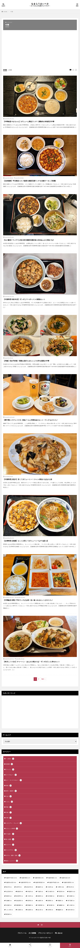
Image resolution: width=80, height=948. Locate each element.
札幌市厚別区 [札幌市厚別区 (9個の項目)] (40, 882)
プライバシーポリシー (45, 933)
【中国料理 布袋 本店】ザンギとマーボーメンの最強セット (24, 299)
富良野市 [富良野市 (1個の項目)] (19, 896)
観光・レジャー (12, 861)
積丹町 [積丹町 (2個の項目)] (30, 900)
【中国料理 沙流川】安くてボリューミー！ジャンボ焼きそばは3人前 (27, 479)
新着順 (5, 70)
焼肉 (9, 786)
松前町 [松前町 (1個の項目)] (30, 910)
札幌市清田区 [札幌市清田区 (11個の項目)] (69, 882)
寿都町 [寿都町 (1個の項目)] (60, 900)
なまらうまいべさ (45, 937)
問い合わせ (58, 933)
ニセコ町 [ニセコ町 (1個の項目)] (9, 910)
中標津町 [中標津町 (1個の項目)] (40, 905)
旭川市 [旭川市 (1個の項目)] (9, 887)
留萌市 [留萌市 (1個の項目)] (40, 896)
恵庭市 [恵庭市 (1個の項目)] (40, 887)
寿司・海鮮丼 (11, 791)
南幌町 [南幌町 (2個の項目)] (61, 905)
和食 (9, 807)
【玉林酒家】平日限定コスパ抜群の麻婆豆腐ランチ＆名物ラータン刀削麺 (29, 181)
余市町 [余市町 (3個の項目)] (50, 910)
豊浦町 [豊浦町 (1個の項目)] (30, 905)
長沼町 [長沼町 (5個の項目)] (51, 905)
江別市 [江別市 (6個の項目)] (50, 887)
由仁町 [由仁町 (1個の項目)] (40, 910)
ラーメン (10, 769)
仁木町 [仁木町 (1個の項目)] (71, 905)
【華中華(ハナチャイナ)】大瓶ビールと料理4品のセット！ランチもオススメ (30, 420)
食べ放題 (10, 839)
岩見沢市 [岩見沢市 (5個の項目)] (29, 887)
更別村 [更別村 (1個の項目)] (9, 914)
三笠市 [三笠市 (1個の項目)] (30, 896)
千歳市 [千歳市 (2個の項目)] (40, 891)
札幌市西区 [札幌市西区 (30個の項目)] (39, 878)
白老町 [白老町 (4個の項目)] (40, 900)
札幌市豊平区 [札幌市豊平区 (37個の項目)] (26, 882)
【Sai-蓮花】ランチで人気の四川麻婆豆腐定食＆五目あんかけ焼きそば (28, 240)
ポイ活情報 (32, 933)
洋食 (9, 812)
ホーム (10, 945)
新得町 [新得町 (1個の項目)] (50, 900)
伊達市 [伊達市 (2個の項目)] (30, 891)
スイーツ (10, 845)
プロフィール (22, 933)
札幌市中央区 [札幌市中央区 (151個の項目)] (11, 878)
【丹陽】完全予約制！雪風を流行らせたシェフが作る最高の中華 (26, 361)
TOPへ (70, 945)
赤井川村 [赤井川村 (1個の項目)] (71, 910)
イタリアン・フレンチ (14, 823)
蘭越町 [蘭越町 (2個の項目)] (60, 910)
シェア (30, 945)
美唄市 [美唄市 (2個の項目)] (9, 896)
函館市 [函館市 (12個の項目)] (72, 891)
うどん (9, 802)
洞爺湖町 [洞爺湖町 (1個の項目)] (19, 905)
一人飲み (10, 759)
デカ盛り (10, 834)
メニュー (50, 945)
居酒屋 (9, 764)
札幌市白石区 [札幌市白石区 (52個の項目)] (11, 882)
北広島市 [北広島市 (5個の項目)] (9, 891)
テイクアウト (11, 850)
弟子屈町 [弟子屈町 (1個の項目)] (71, 900)
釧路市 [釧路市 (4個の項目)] (20, 891)
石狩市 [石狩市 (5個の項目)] (19, 887)
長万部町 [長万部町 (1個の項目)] (50, 896)
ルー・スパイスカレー (14, 780)
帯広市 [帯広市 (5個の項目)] (71, 887)
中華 (11, 11)
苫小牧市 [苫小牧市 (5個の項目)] (50, 891)
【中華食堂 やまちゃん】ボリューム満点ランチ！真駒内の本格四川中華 (28, 121)
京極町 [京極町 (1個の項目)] (9, 900)
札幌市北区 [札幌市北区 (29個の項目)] (65, 878)
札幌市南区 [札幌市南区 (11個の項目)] (52, 878)
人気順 (10, 70)
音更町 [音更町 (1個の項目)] (61, 896)
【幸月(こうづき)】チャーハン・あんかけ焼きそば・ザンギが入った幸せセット (31, 662)
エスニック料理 (12, 828)
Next (43, 679)
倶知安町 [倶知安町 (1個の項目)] (19, 900)
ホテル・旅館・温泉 (13, 855)
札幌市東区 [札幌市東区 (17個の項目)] (25, 878)
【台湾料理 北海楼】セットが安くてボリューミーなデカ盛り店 (25, 541)
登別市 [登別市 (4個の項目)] (61, 891)
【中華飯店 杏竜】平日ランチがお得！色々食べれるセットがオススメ (28, 600)
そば (9, 796)
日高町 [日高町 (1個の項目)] (20, 910)
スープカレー (11, 775)
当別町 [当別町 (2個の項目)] (9, 905)
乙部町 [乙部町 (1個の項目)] (71, 896)
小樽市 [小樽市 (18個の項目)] (60, 887)
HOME (5, 11)
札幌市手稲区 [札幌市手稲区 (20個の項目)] (54, 882)
